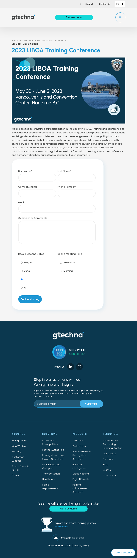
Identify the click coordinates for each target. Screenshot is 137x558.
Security (16, 451)
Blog (105, 464)
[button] (120, 17)
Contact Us (109, 475)
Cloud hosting (81, 473)
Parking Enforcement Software (80, 488)
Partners (108, 459)
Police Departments (50, 486)
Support (89, 4)
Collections (79, 446)
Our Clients (109, 453)
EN (117, 3)
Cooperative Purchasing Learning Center (112, 444)
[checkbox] (37, 274)
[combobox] (120, 4)
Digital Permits (81, 479)
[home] (23, 17)
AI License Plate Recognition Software (82, 455)
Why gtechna (19, 440)
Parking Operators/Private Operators (53, 457)
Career (16, 475)
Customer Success (18, 458)
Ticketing (78, 440)
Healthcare (48, 479)
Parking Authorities (53, 449)
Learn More (61, 526)
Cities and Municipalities (50, 442)
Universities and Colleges (51, 466)
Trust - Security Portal (21, 468)
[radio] (37, 262)
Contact (104, 4)
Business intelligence (79, 466)
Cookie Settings (123, 552)
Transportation (51, 473)
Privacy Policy (81, 545)
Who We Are (19, 446)
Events (107, 470)
